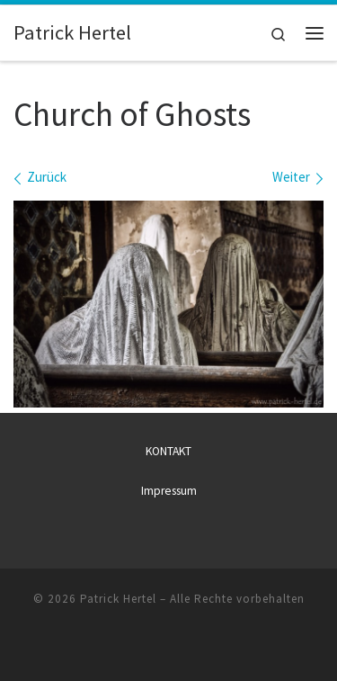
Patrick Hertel (118, 598)
